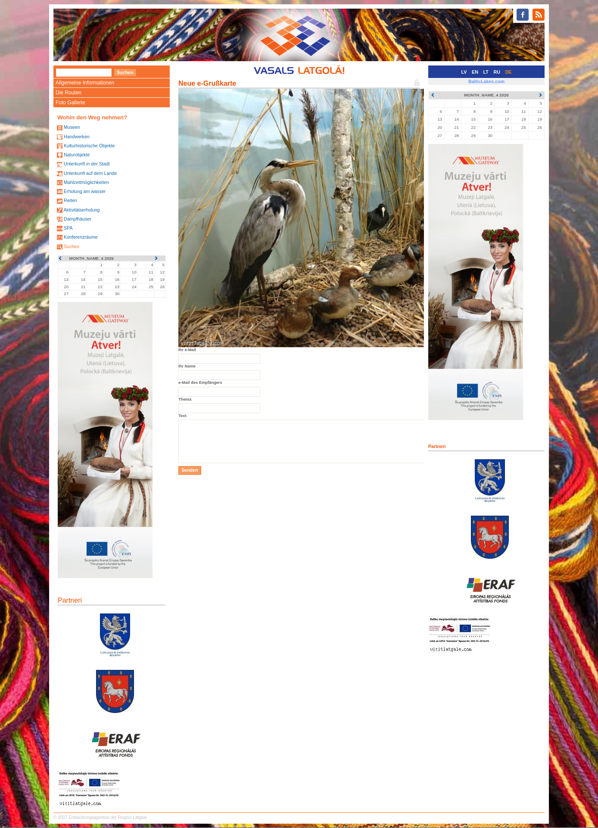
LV (464, 72)
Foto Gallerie (70, 103)
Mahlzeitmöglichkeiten (86, 182)
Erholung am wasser (85, 191)
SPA (68, 227)
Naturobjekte (77, 154)
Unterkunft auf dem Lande (90, 173)
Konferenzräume (81, 237)
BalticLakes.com (486, 81)
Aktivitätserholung (81, 209)
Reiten (70, 200)
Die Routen (68, 93)
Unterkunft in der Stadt (87, 163)
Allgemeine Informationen (85, 83)
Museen (72, 127)
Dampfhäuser (77, 218)
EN (475, 72)
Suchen (71, 246)
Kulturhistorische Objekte (89, 145)
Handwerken (77, 136)
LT (486, 72)
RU (497, 72)
